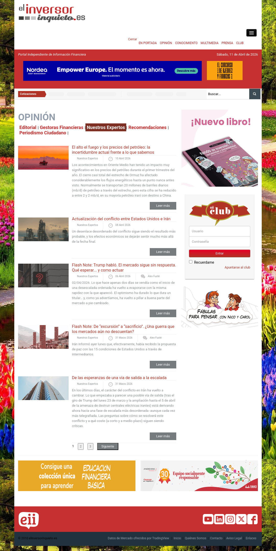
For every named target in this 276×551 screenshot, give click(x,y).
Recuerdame (201, 262)
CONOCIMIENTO (186, 43)
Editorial (27, 127)
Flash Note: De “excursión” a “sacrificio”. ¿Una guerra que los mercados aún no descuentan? (123, 329)
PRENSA (227, 43)
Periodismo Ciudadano (42, 132)
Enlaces (251, 538)
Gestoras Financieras (61, 127)
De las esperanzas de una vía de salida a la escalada (119, 377)
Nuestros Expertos (106, 127)
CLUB (240, 43)
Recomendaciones (148, 127)
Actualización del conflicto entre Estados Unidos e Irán (121, 218)
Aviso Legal (234, 538)
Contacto (216, 538)
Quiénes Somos (195, 538)
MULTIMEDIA (210, 43)
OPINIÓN (166, 43)
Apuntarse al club (237, 267)
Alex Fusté (153, 276)
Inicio (177, 538)
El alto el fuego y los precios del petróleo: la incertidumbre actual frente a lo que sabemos (113, 150)
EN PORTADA (148, 43)
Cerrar (132, 39)
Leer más (163, 206)
